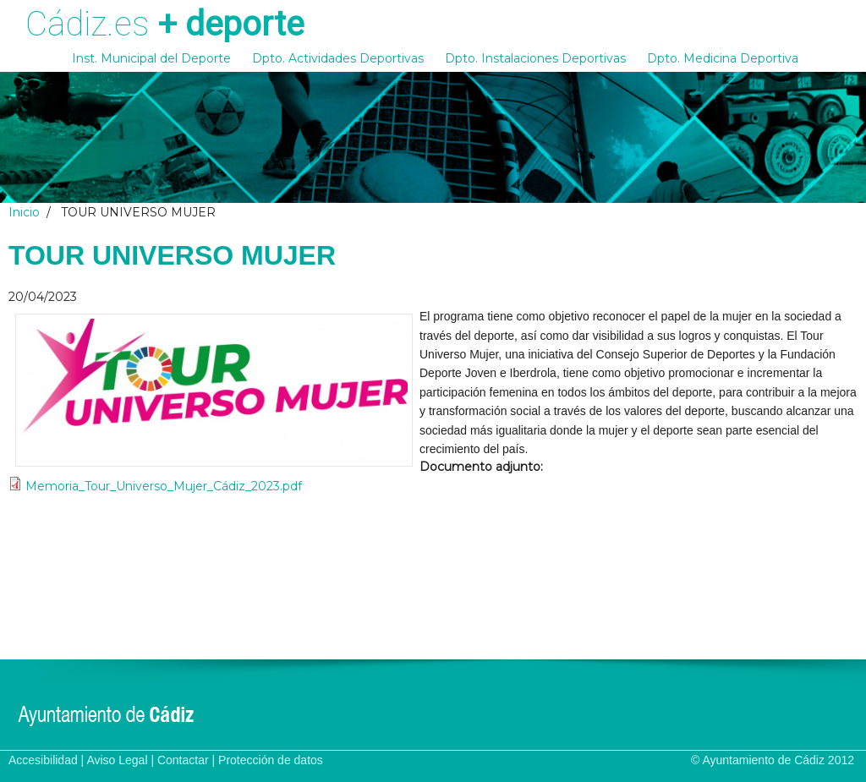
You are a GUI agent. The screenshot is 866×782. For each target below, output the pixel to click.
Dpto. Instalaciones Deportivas (535, 58)
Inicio (24, 212)
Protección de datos (270, 760)
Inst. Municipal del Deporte (151, 58)
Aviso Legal (116, 760)
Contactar (183, 760)
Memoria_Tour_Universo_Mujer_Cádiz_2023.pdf (163, 486)
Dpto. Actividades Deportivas (338, 58)
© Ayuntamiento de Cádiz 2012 (772, 760)
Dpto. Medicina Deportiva (722, 58)
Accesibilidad (43, 760)
